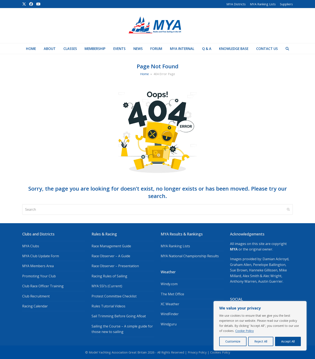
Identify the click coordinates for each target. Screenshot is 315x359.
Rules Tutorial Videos (108, 306)
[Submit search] (288, 209)
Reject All (260, 341)
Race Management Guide (111, 246)
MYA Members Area (38, 266)
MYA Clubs (30, 246)
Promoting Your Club (39, 276)
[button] (287, 48)
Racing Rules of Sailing (109, 276)
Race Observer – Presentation (115, 266)
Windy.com (169, 284)
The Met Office (172, 294)
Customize (232, 341)
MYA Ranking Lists (175, 246)
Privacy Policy (197, 352)
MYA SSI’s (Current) (107, 286)
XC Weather (170, 304)
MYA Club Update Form (40, 256)
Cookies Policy (220, 352)
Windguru (169, 324)
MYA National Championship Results (190, 256)
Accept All (288, 341)
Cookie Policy (244, 331)
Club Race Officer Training (43, 286)
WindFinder (170, 314)
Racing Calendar (35, 306)
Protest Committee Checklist (114, 296)
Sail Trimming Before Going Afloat (119, 316)
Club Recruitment (36, 296)
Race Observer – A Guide (111, 256)
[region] (260, 326)
